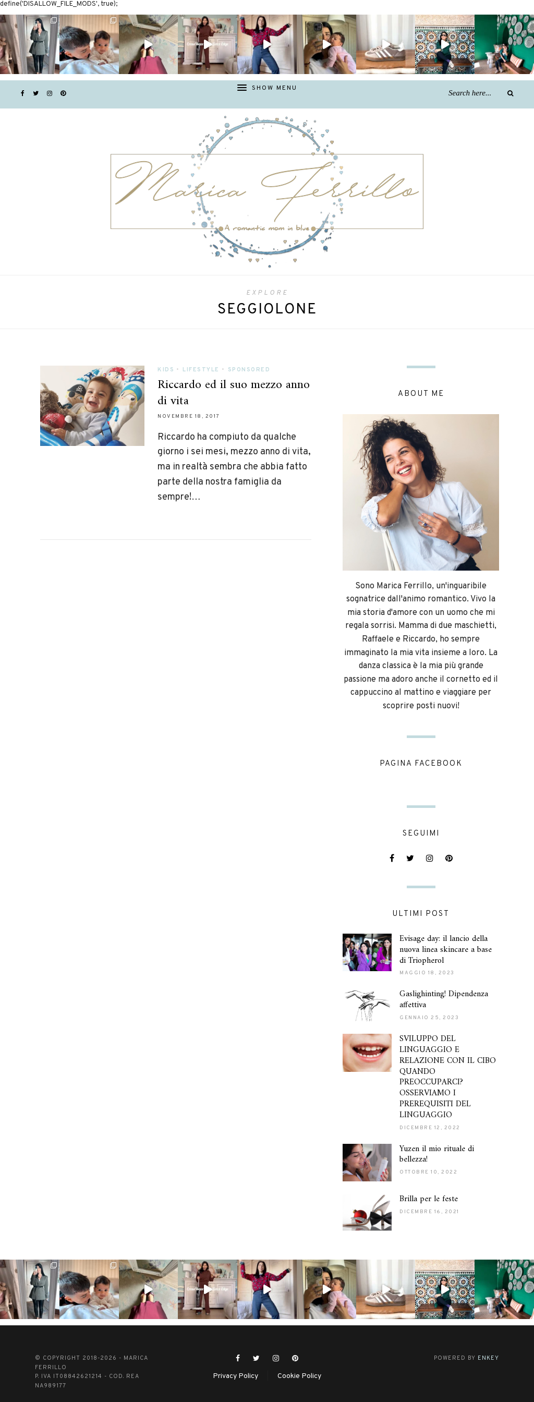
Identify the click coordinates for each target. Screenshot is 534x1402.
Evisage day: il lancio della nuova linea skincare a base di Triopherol (445, 935)
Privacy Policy (235, 1361)
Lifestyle (201, 369)
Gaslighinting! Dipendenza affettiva (443, 985)
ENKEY (488, 1343)
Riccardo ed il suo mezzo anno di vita (233, 393)
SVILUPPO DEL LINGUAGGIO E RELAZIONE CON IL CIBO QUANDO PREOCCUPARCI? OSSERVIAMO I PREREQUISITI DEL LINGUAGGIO (447, 1062)
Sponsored (249, 369)
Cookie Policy (299, 1361)
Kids (165, 369)
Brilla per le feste (428, 1184)
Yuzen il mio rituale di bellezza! (436, 1140)
